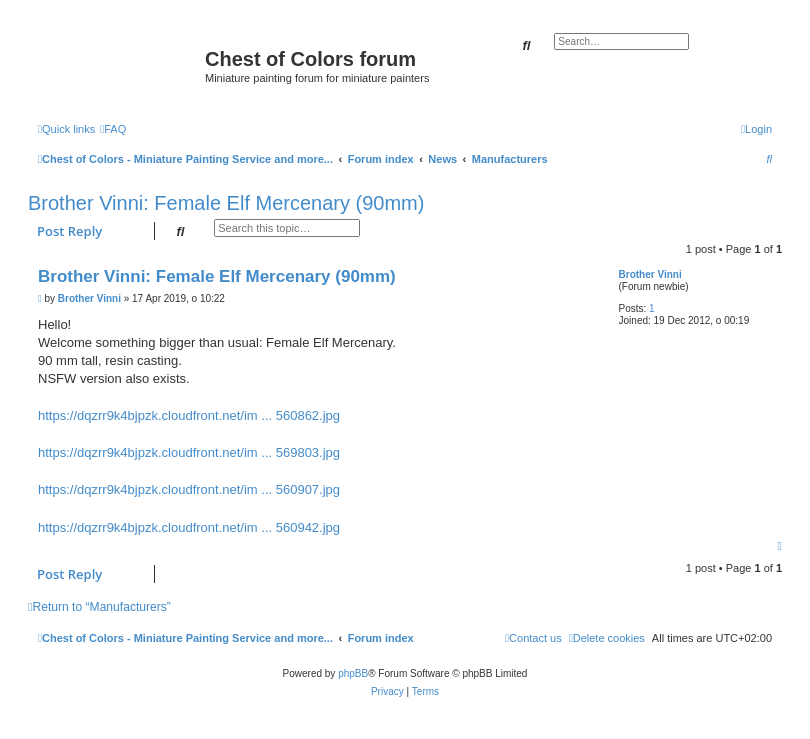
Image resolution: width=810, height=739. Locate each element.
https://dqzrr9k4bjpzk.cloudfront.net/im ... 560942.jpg (189, 527)
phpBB (353, 673)
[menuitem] (113, 129)
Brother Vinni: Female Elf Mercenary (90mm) (226, 203)
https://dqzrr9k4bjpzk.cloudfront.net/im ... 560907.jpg (189, 489)
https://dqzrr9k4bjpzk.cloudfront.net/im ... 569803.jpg (189, 452)
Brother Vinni (650, 274)
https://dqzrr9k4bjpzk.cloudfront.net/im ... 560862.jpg (189, 415)
